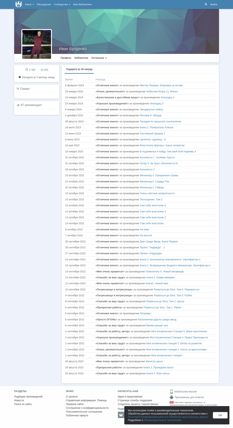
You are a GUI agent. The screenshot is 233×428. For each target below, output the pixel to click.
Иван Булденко (73, 49)
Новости (19, 400)
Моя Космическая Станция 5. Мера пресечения (179, 331)
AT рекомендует (31, 105)
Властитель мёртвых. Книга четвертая (162, 145)
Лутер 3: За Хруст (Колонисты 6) (159, 163)
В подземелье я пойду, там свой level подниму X (168, 151)
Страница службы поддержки (135, 400)
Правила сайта (74, 404)
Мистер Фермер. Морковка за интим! (161, 85)
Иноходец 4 (167, 97)
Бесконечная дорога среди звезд (157, 319)
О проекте (72, 396)
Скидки (24, 88)
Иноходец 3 (156, 103)
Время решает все (157, 325)
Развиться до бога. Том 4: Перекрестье (176, 289)
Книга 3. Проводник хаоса (158, 367)
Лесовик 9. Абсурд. (151, 115)
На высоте (146, 235)
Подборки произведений (28, 396)
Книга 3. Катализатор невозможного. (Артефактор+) (170, 259)
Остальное (99, 57)
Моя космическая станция (166, 355)
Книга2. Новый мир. (157, 283)
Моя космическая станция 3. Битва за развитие (174, 343)
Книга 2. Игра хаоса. (158, 373)
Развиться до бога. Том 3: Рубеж (173, 295)
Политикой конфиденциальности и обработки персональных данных (168, 416)
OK (220, 415)
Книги (29, 4)
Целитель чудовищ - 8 (152, 139)
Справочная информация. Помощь (86, 400)
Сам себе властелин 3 (153, 211)
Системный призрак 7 (152, 133)
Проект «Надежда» (151, 253)
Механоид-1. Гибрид (151, 187)
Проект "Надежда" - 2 (152, 247)
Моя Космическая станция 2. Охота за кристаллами (176, 349)
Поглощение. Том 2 (151, 199)
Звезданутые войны (151, 109)
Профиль (66, 57)
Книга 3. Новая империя (160, 277)
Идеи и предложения (130, 396)
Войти (214, 4)
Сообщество (62, 4)
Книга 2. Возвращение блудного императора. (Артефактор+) (175, 265)
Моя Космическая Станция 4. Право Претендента (179, 337)
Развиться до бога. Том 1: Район (162, 307)
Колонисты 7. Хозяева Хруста (157, 157)
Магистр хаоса (154, 361)
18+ (171, 402)
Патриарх (145, 313)
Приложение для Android (187, 397)
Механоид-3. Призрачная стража (159, 175)
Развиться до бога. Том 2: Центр (165, 301)
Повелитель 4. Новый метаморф (165, 271)
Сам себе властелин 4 (153, 205)
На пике (144, 229)
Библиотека (81, 57)
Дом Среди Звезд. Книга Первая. (159, 241)
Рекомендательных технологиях (162, 420)
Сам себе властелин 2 (153, 217)
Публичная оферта (77, 415)
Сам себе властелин (152, 223)
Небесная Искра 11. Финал (162, 91)
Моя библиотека (82, 4)
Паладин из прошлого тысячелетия (160, 121)
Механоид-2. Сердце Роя (154, 181)
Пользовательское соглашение (84, 411)
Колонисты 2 (147, 169)
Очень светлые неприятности (157, 193)
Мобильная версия (183, 392)
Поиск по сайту (23, 404)
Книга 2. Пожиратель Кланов (156, 127)
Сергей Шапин (149, 404)
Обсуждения (44, 4)
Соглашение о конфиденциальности (87, 407)
